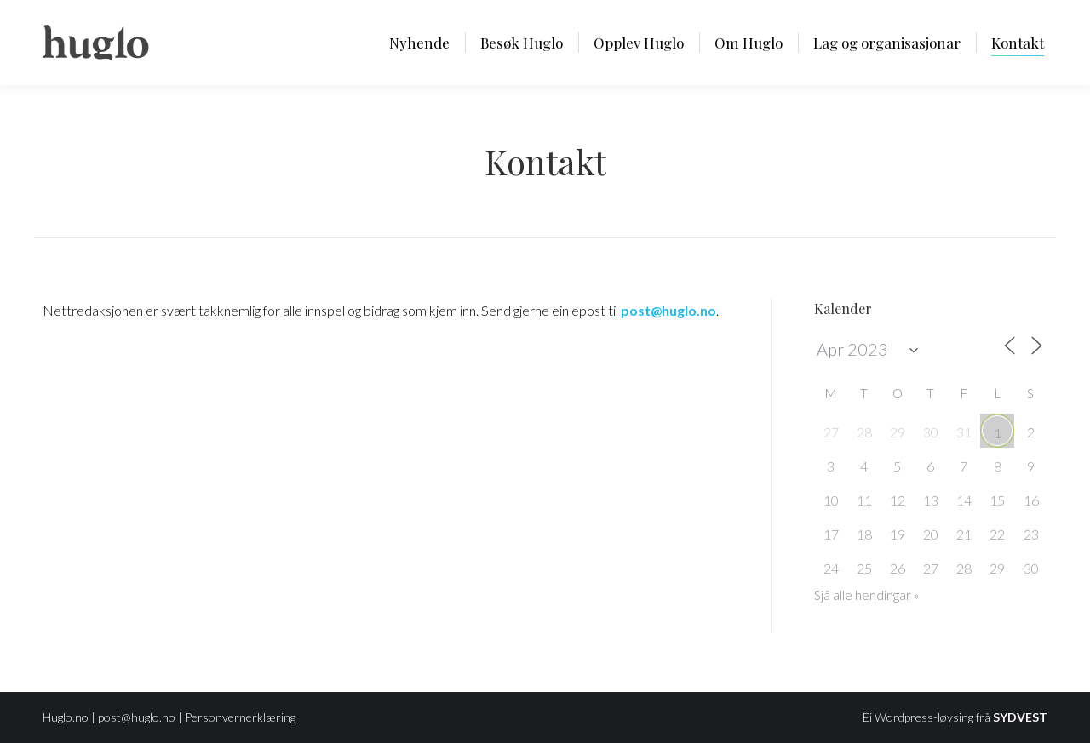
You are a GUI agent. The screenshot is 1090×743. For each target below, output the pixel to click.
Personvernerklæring (240, 717)
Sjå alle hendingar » (867, 595)
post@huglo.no (136, 717)
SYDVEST (1020, 717)
